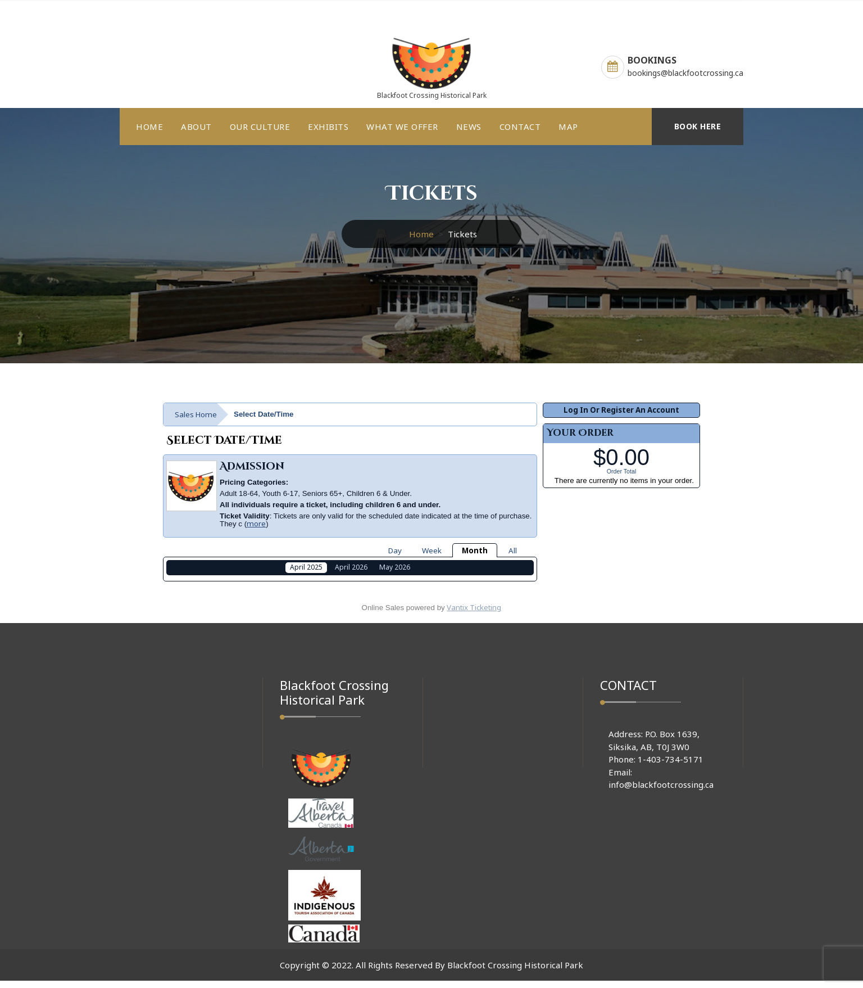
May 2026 (394, 567)
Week (432, 550)
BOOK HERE (697, 126)
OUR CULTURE (260, 126)
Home (421, 234)
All (512, 550)
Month (475, 550)
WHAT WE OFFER (402, 126)
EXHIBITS (328, 126)
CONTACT (520, 126)
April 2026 (351, 567)
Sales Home (196, 414)
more (256, 523)
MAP (568, 126)
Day (395, 550)
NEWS (469, 126)
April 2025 (306, 567)
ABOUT (196, 126)
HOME (149, 126)
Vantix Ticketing (474, 615)
